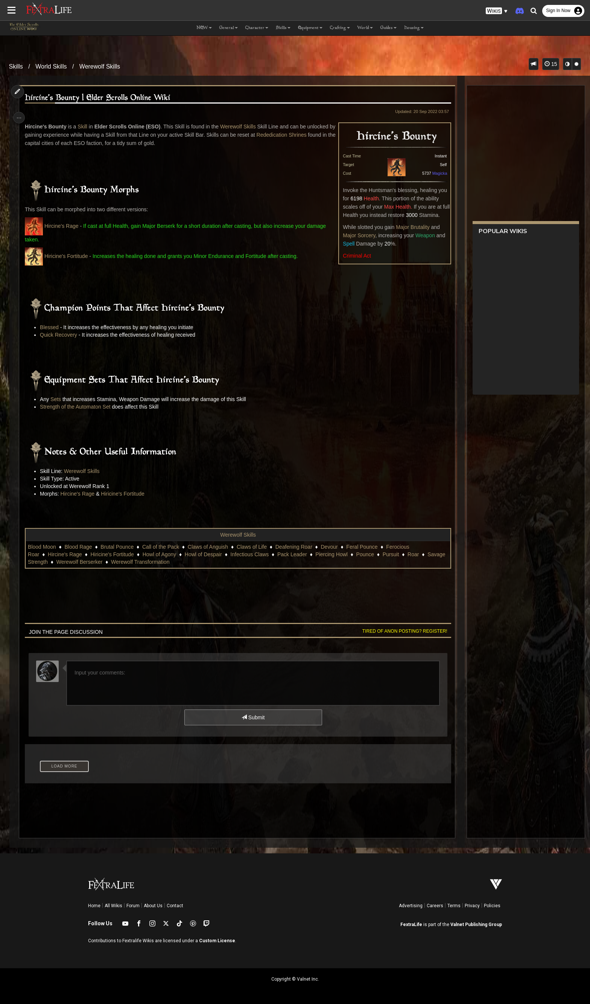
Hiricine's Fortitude (69, 256)
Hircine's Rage (64, 226)
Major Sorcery (355, 235)
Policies (492, 905)
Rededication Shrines (292, 135)
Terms (454, 905)
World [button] (365, 28)
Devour (332, 547)
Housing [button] (414, 28)
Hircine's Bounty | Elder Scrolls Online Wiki (101, 98)
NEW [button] (204, 28)
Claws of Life (255, 547)
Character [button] (256, 28)
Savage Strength (142, 562)
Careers (435, 905)
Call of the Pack (163, 547)
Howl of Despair (206, 554)
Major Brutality (408, 227)
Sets (59, 399)
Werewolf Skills (99, 66)
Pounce (60, 562)
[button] (496, 11)
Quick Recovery (62, 335)
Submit (252, 717)
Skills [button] (283, 28)
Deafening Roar (296, 547)
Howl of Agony (162, 554)
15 (550, 64)
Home (94, 905)
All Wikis (113, 905)
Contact (175, 905)
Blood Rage (81, 547)
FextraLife (411, 924)
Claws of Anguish (211, 547)
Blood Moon (45, 547)
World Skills (51, 66)
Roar (108, 562)
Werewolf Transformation (254, 562)
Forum (133, 905)
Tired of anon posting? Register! (400, 631)
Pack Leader (295, 554)
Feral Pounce (365, 547)
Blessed (53, 327)
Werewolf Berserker (193, 562)
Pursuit (86, 562)
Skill (86, 127)
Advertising (411, 905)
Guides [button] (388, 28)
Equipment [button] (310, 28)
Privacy (472, 905)
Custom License (217, 940)
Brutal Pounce (120, 547)
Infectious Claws (253, 554)
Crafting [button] (340, 28)
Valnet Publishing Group (476, 924)
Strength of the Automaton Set (78, 407)
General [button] (228, 28)
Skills (16, 66)
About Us (153, 905)
